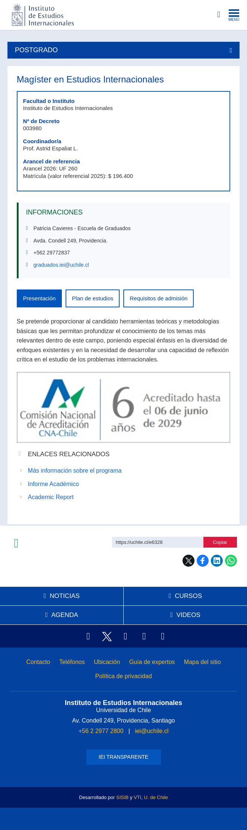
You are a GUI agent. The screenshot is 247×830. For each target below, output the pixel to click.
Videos (188, 614)
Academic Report (51, 497)
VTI (137, 797)
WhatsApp (231, 560)
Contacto (38, 662)
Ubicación (107, 662)
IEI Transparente (123, 757)
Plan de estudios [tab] (92, 298)
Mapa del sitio (202, 662)
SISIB (122, 797)
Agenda (64, 614)
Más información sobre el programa (75, 470)
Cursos (188, 595)
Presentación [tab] (39, 298)
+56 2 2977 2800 (101, 731)
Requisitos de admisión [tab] (158, 298)
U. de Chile (156, 797)
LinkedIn (216, 560)
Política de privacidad (123, 676)
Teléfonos (72, 662)
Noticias (64, 595)
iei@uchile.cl (151, 731)
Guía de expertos (152, 662)
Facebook (203, 561)
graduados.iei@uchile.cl (61, 265)
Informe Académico (53, 484)
